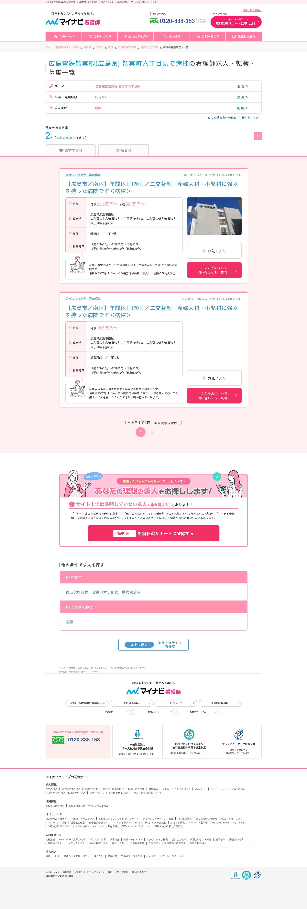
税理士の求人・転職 (200, 839)
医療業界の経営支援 (175, 843)
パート (214, 789)
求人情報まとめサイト (57, 818)
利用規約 (109, 712)
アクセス (79, 872)
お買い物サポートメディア (89, 826)
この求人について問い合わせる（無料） (214, 270)
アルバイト (200, 789)
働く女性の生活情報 (206, 818)
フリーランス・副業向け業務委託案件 (110, 792)
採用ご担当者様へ (252, 10)
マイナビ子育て (122, 822)
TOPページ (66, 36)
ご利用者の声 (210, 36)
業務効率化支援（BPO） (77, 856)
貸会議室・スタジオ (131, 856)
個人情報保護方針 (140, 872)
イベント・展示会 (198, 822)
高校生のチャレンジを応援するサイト (119, 818)
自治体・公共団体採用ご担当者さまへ (87, 703)
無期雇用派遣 (137, 843)
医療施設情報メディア (59, 826)
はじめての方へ (138, 36)
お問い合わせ (153, 712)
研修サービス (53, 856)
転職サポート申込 (198, 712)
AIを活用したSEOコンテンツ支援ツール (129, 826)
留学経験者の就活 (70, 789)
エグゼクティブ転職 (157, 839)
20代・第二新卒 (97, 839)
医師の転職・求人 (98, 843)
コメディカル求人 (75, 843)
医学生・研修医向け (113, 789)
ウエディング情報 (57, 822)
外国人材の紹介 (198, 843)
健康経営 (112, 856)
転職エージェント (133, 839)
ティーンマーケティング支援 (158, 818)
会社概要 (67, 872)
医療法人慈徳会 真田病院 (83, 175)
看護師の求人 (55, 843)
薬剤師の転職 (236, 839)
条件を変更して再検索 (153, 644)
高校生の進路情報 (55, 805)
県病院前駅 (131, 591)
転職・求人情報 (136, 789)
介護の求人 (154, 843)
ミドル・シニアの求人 (233, 789)
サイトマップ (176, 703)
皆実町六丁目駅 (105, 591)
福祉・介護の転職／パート (148, 792)
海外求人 (153, 789)
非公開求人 (67, 138)
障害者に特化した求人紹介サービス (66, 792)
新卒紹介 (114, 839)
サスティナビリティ (95, 872)
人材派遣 (50, 839)
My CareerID (239, 822)
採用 (110, 872)
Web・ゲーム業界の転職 (72, 839)
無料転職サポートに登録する (153, 533)
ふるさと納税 (177, 822)
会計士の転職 (179, 839)
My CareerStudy (220, 822)
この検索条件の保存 (222, 118)
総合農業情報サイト (99, 822)
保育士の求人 (119, 843)
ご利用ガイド (102, 36)
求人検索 (175, 36)
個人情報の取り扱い (220, 703)
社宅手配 (151, 856)
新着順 (123, 150)
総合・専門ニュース (83, 818)
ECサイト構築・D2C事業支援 (151, 822)
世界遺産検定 (78, 822)
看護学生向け (91, 789)
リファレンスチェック (172, 856)
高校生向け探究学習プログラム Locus (88, 805)
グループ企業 (122, 872)
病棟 (69, 621)
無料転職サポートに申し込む (236, 21)
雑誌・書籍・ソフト (231, 818)
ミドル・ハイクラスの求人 (176, 789)
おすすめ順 (70, 150)
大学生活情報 (185, 818)
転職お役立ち (246, 36)
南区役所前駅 (77, 591)
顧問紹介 (220, 839)
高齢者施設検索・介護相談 (168, 826)
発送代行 (99, 856)
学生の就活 (51, 789)
